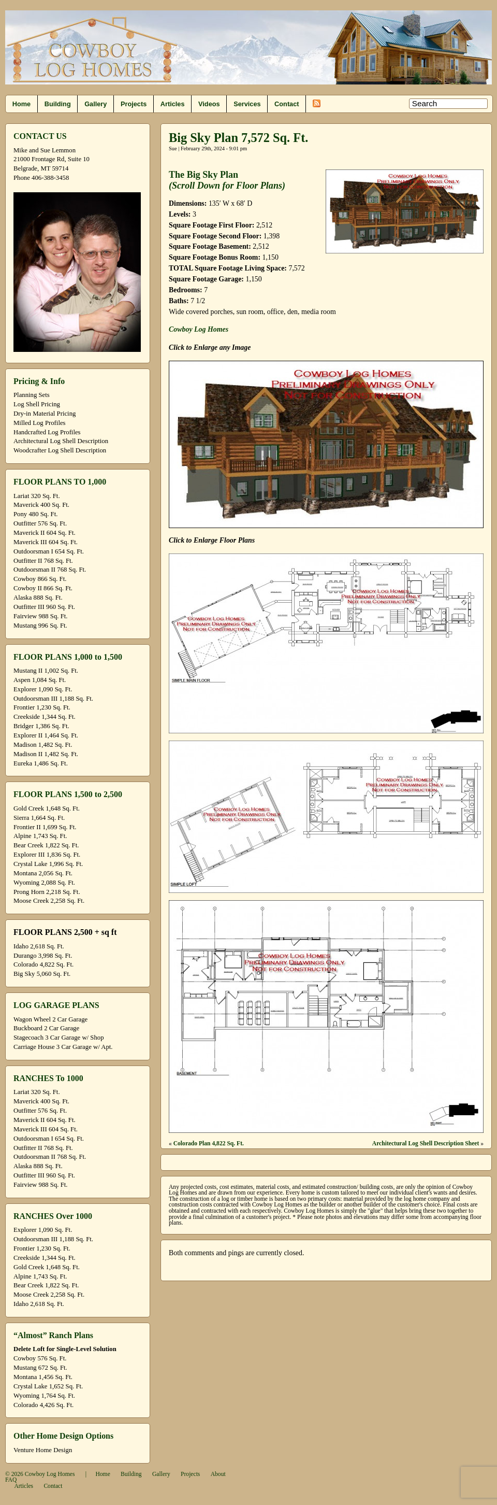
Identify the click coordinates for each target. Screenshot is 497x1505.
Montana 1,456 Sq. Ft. (42, 1377)
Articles (172, 104)
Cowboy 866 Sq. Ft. (39, 579)
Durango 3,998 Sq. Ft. (42, 955)
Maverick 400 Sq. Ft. (41, 504)
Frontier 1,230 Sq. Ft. (41, 707)
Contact (286, 104)
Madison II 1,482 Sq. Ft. (45, 754)
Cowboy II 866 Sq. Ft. (42, 588)
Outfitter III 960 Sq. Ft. (44, 606)
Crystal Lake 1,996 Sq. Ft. (48, 864)
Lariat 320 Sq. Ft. (36, 496)
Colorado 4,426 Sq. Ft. (43, 1405)
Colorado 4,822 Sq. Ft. (43, 964)
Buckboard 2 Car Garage (46, 1028)
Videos (209, 104)
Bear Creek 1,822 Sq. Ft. (46, 845)
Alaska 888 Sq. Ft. (38, 597)
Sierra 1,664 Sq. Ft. (39, 817)
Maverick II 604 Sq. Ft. (44, 532)
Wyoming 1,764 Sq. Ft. (44, 1395)
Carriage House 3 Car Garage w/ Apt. (63, 1046)
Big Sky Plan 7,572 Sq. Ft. (238, 138)
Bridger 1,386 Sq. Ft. (41, 726)
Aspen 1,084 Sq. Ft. (39, 680)
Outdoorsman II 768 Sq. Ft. (49, 569)
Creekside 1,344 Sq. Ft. (44, 716)
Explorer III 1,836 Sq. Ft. (46, 854)
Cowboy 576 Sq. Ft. (39, 1358)
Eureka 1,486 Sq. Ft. (40, 763)
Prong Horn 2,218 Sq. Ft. (46, 892)
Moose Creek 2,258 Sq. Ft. (48, 900)
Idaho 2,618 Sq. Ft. (38, 946)
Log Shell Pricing (36, 404)
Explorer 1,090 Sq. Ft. (42, 689)
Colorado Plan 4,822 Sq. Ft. (208, 1143)
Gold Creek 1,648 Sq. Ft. (46, 808)
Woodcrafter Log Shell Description (59, 450)
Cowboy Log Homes (198, 329)
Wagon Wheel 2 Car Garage (50, 1019)
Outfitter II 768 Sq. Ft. (43, 560)
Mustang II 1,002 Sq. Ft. (45, 670)
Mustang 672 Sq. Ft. (40, 1367)
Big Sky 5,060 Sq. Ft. (41, 973)
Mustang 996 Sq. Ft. (40, 625)
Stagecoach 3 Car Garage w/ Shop (58, 1037)
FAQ (11, 1479)
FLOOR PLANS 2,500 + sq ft (64, 932)
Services (246, 104)
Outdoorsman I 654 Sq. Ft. (48, 551)
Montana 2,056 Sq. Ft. (42, 873)
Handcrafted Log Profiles (47, 432)
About (218, 1474)
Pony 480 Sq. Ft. (35, 514)
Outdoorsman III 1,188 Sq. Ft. (53, 698)
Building (58, 104)
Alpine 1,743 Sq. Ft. (40, 836)
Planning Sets (31, 395)
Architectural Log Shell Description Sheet (425, 1143)
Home (21, 104)
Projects (134, 104)
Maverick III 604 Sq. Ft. (45, 542)
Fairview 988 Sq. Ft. (40, 616)
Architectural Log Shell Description (60, 441)
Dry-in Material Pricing (44, 413)
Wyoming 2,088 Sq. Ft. (44, 882)
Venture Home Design (42, 1450)
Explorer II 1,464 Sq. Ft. (45, 735)
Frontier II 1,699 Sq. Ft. (44, 827)
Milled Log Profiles (39, 423)
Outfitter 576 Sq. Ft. (40, 523)
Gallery (95, 104)
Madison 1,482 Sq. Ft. (42, 744)
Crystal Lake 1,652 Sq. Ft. (48, 1386)
